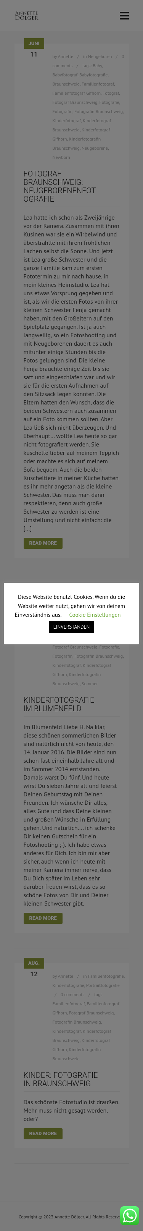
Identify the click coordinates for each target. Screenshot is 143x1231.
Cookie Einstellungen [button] (95, 614)
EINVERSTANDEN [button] (71, 627)
